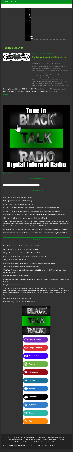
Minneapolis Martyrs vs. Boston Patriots (16, 275)
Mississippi (53, 79)
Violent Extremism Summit (45, 85)
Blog (7, 17)
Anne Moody (55, 66)
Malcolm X (38, 79)
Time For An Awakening (24, 201)
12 (50, 39)
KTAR (40, 77)
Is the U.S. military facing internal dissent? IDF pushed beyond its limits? (59, 26)
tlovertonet (6, 197)
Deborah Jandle (8, 229)
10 (47, 39)
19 (60, 39)
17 (57, 39)
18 (59, 39)
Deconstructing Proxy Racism (15, 439)
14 (53, 39)
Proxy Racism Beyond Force (12, 285)
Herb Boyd (40, 76)
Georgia (58, 74)
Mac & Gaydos (56, 77)
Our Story (62, 439)
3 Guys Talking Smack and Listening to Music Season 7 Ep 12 (28, 218)
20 (61, 39)
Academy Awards (38, 66)
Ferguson (64, 72)
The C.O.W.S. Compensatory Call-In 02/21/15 (49, 58)
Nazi (37, 81)
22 (64, 39)
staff (5, 32)
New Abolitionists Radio (37, 21)
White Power (55, 85)
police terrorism (49, 81)
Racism (56, 81)
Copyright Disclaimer (53, 441)
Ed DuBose (41, 72)
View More (7, 38)
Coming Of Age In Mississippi (47, 70)
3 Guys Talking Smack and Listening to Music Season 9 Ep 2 (21, 266)
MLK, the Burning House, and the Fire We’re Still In (19, 302)
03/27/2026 (59, 32)
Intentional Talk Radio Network (32, 439)
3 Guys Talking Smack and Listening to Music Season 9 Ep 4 (21, 253)
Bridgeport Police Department (43, 68)
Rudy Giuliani (61, 81)
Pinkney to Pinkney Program (49, 439)
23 (66, 39)
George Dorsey (51, 74)
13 (51, 39)
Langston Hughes (47, 77)
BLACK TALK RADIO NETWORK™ (13, 445)
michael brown (46, 79)
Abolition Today (41, 437)
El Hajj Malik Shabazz (50, 72)
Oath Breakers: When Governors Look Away (17, 298)
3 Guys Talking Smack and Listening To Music (24, 437)
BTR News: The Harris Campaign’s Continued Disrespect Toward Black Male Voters (39, 214)
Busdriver (54, 68)
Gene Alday (44, 74)
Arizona (61, 66)
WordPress (41, 445)
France (39, 74)
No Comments (7, 35)
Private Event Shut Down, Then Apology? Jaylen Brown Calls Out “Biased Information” (30, 263)
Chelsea (38, 70)
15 (54, 39)
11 (49, 39)
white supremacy (63, 85)
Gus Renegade (36, 63)
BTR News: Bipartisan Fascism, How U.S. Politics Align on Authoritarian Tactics (35, 207)
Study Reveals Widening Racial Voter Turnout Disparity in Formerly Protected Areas (41, 229)
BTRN (9, 437)
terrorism (49, 83)
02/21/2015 (45, 63)
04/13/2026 (36, 32)
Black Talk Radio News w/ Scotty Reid (22, 204)
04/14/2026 (12, 32)
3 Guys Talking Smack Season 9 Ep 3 (14, 259)
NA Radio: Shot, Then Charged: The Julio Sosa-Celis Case (36, 27)
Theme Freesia (34, 445)
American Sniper (47, 66)
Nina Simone (41, 81)
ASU (65, 66)
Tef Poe (45, 83)
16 (56, 39)
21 (63, 39)
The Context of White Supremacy (42, 53)
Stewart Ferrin (38, 83)
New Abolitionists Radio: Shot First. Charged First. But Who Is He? (11, 26)
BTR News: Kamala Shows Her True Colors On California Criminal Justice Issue (35, 211)
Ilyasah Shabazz (47, 76)
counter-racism (60, 70)
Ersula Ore (58, 72)
